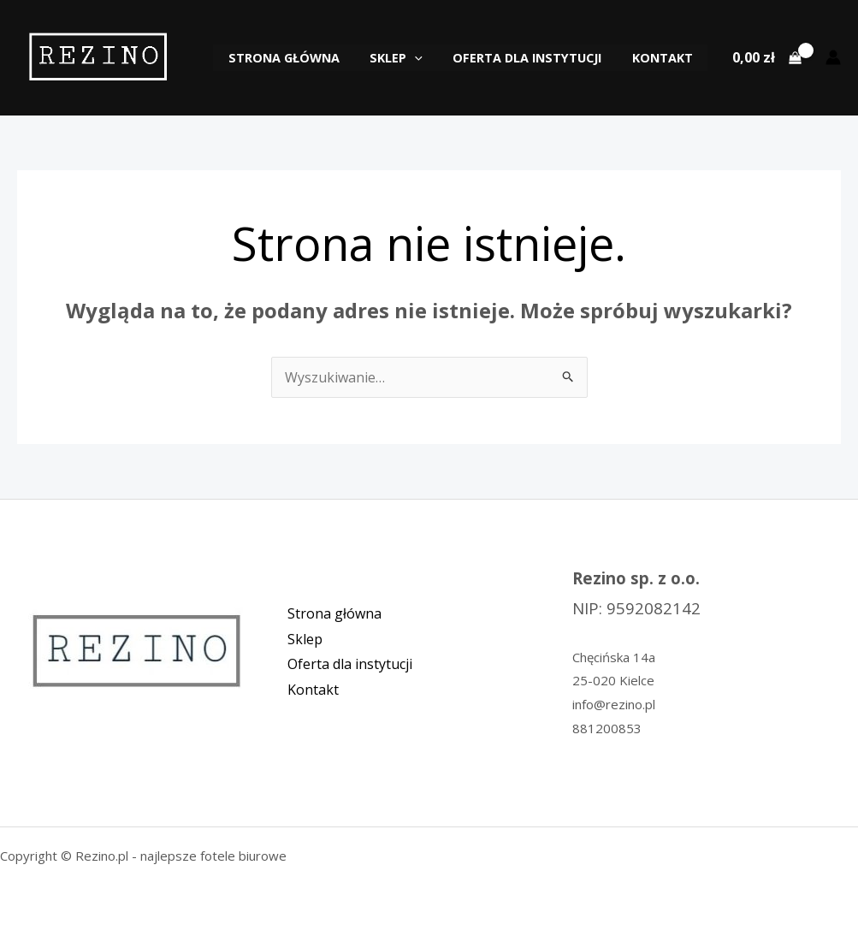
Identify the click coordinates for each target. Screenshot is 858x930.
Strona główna (303, 58)
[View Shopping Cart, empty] (766, 57)
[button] (429, 58)
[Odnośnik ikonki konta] (833, 57)
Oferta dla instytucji (535, 58)
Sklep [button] (410, 58)
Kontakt (665, 58)
